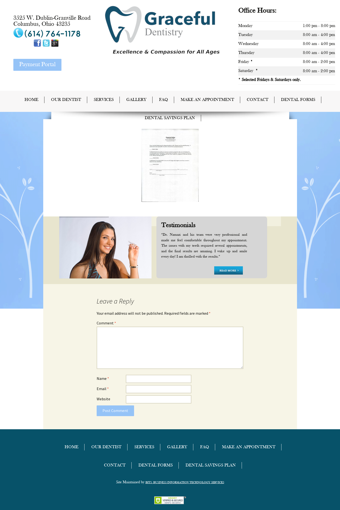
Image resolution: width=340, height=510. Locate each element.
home (31, 100)
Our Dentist (66, 100)
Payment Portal (37, 65)
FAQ (163, 100)
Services (104, 100)
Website (103, 398)
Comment (106, 323)
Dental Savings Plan (170, 118)
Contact (257, 100)
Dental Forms (298, 100)
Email (103, 388)
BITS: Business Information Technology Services (184, 482)
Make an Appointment (207, 100)
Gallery (136, 100)
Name (103, 378)
